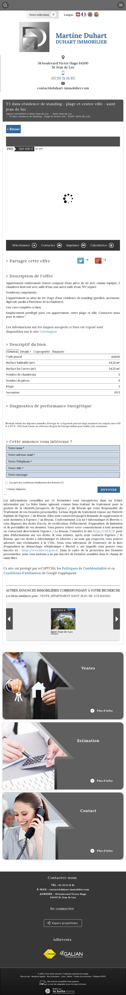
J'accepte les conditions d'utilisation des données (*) (36, 482)
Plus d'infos (101, 711)
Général (12, 351)
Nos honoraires (53, 976)
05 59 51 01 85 (63, 78)
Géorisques (48, 332)
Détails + (25, 351)
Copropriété (42, 351)
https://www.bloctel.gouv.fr (40, 550)
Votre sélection (39, 14)
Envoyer (109, 490)
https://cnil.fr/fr (104, 531)
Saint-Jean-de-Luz (62, 114)
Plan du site (25, 976)
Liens (63, 976)
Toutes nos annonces (82, 976)
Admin (69, 976)
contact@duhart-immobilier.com (63, 88)
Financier (58, 351)
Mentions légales (38, 976)
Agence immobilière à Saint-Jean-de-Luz (27, 114)
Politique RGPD (99, 976)
